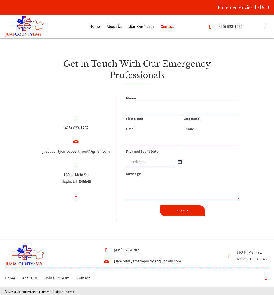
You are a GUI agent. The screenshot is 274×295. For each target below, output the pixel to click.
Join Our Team (57, 276)
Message (133, 172)
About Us (30, 276)
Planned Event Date (142, 150)
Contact (83, 276)
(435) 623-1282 (230, 26)
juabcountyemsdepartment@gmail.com (76, 150)
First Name (134, 118)
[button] (266, 26)
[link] (94, 26)
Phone (188, 128)
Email (131, 128)
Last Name (191, 118)
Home (10, 276)
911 (265, 7)
